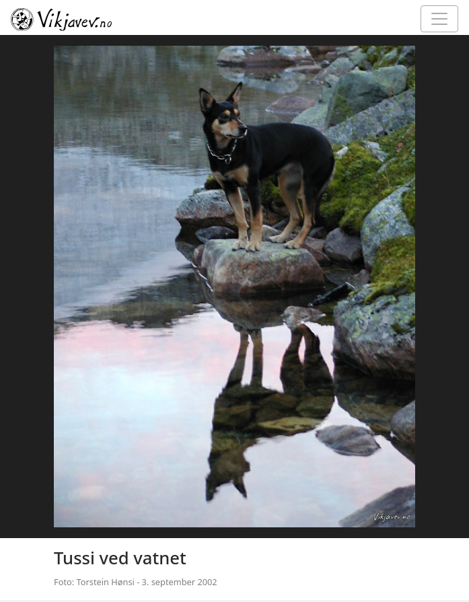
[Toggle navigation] (439, 18)
